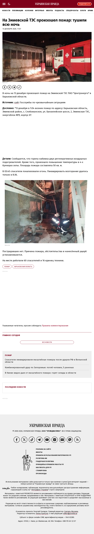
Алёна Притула (42, 514)
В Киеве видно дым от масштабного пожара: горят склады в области (40, 373)
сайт (16, 102)
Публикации (17, 11)
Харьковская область (23, 266)
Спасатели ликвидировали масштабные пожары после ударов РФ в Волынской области (46, 360)
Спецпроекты (72, 11)
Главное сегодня (11, 335)
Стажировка (41, 470)
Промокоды (41, 473)
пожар (7, 266)
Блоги (83, 11)
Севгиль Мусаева (71, 511)
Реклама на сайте (43, 449)
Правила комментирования (55, 325)
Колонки (29, 11)
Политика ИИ (41, 458)
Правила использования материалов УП (53, 455)
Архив (90, 11)
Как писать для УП (43, 467)
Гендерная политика (45, 461)
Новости (6, 11)
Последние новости (15, 387)
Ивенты (49, 11)
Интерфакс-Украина (39, 490)
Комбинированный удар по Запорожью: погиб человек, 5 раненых (39, 367)
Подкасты (59, 11)
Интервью (39, 11)
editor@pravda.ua (70, 514)
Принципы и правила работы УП (50, 464)
